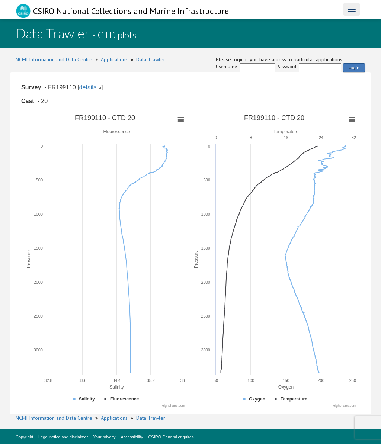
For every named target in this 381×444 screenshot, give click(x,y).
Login (354, 67)
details (87, 87)
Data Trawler (150, 59)
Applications (114, 59)
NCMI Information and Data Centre (54, 59)
